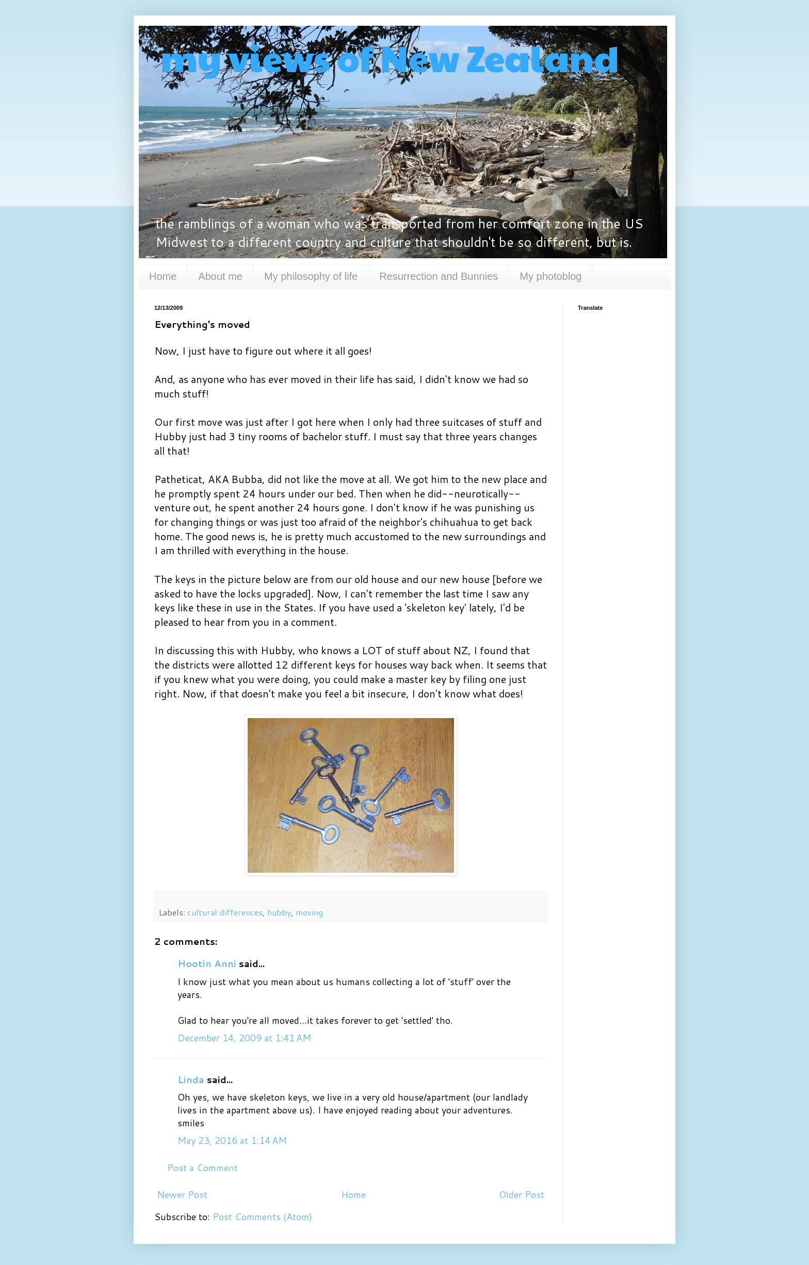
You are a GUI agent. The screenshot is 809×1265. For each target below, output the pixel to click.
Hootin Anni (206, 963)
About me (220, 276)
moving (309, 912)
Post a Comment (202, 1167)
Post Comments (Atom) (262, 1216)
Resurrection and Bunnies (438, 276)
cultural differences (225, 912)
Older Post (521, 1194)
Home (162, 276)
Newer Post (182, 1194)
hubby (279, 912)
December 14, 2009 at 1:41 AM (244, 1037)
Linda (190, 1079)
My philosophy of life (311, 276)
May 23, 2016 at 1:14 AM (232, 1140)
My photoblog (550, 276)
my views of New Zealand (386, 57)
